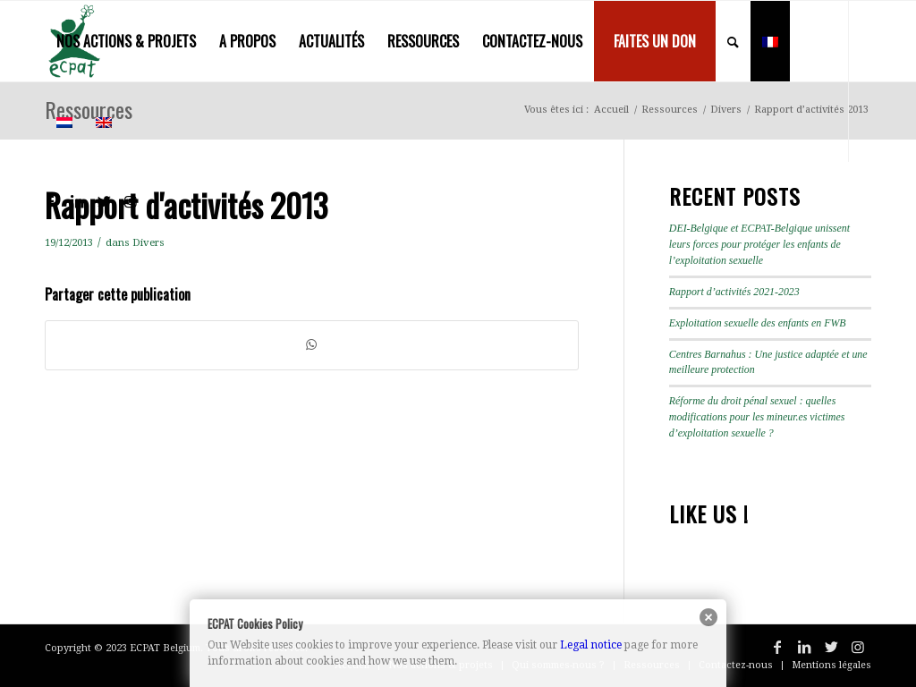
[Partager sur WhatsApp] (312, 345)
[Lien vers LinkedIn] (77, 201)
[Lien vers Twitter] (103, 201)
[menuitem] (126, 41)
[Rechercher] (733, 41)
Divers (148, 242)
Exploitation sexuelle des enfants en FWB (757, 323)
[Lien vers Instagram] (130, 201)
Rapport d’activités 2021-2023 (734, 291)
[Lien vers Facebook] (50, 201)
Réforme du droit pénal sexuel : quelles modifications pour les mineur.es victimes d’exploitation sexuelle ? (757, 416)
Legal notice (591, 645)
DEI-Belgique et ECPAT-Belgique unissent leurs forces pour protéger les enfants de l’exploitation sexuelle (759, 244)
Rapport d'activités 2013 (186, 204)
